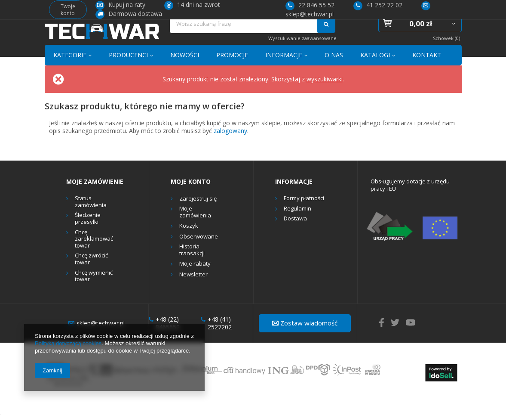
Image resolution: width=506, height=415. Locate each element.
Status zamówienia (91, 217)
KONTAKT (426, 70)
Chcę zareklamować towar (94, 255)
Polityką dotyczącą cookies (68, 343)
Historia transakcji (192, 266)
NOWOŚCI (184, 70)
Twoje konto (68, 10)
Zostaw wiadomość (304, 338)
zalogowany (230, 146)
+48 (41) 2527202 (216, 339)
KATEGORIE (69, 70)
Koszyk (188, 241)
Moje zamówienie (94, 197)
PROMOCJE (232, 70)
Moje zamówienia (195, 228)
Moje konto (191, 197)
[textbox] (244, 37)
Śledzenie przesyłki (88, 234)
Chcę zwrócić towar (91, 275)
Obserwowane (198, 252)
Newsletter (193, 290)
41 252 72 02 (377, 5)
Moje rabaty (195, 279)
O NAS (334, 70)
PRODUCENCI (128, 70)
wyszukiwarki (325, 94)
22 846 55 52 (309, 5)
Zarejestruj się (198, 214)
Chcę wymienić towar (94, 291)
